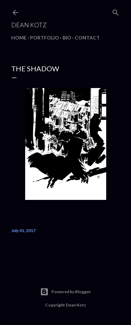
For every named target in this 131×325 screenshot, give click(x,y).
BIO (67, 38)
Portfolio (44, 38)
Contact (87, 38)
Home (19, 38)
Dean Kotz (28, 25)
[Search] (115, 11)
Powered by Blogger (65, 292)
